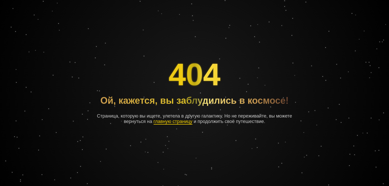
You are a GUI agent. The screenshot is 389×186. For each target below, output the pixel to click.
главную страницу (173, 121)
